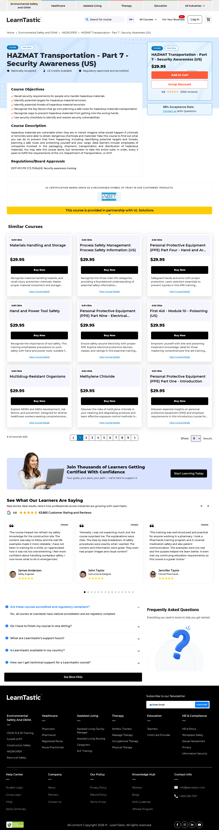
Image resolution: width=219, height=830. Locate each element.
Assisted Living (92, 5)
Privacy (186, 747)
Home (10, 32)
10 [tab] (115, 592)
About (51, 787)
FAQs (9, 801)
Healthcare (58, 5)
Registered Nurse (52, 741)
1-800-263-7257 (188, 796)
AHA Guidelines (141, 801)
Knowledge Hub (143, 774)
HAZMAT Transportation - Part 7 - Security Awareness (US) (116, 32)
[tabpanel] (39, 554)
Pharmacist (49, 735)
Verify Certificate (16, 809)
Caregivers (83, 744)
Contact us (170, 111)
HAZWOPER (69, 32)
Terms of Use (98, 801)
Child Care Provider (158, 735)
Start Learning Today (189, 473)
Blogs (135, 794)
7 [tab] (105, 592)
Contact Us (54, 801)
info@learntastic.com (192, 787)
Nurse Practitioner (53, 747)
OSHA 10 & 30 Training (20, 733)
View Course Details (39, 291)
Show (185, 438)
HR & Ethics (189, 728)
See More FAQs (73, 677)
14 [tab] (129, 592)
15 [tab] (132, 592)
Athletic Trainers (122, 728)
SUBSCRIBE (201, 704)
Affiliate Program (142, 809)
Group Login (13, 794)
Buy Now (39, 269)
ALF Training (84, 751)
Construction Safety (19, 745)
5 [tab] (98, 592)
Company (55, 774)
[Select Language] (131, 19)
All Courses (148, 19)
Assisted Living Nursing (91, 738)
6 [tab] (102, 592)
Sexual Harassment (193, 741)
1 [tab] (85, 592)
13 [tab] (126, 592)
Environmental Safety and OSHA (24, 5)
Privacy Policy (98, 787)
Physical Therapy (122, 747)
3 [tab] (91, 592)
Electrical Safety (16, 757)
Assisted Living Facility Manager (90, 730)
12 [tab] (122, 592)
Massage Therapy (122, 735)
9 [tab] (112, 592)
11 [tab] (119, 592)
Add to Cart (179, 75)
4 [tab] (95, 592)
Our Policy (97, 774)
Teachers (152, 728)
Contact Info (183, 774)
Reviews (137, 787)
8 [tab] (109, 592)
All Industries (195, 5)
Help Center (14, 774)
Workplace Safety (192, 735)
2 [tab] (88, 592)
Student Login (14, 787)
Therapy (126, 5)
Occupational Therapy (125, 741)
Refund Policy (98, 794)
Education (160, 5)
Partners (53, 794)
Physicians (48, 728)
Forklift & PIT (14, 739)
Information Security (194, 753)
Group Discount (179, 84)
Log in (195, 19)
